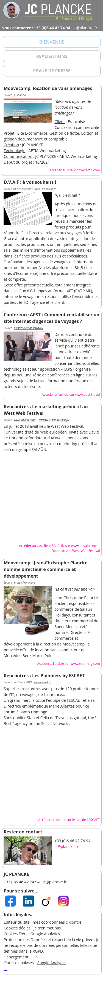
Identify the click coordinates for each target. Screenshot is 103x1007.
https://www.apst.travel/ (28, 328)
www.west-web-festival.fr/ (53, 420)
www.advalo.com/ (25, 420)
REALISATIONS (52, 56)
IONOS (38, 957)
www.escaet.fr (42, 682)
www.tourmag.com (85, 663)
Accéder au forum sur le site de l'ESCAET (69, 819)
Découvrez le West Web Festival (76, 550)
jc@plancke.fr (66, 846)
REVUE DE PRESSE (51, 71)
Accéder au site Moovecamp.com (74, 170)
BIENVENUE (51, 42)
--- (5, 968)
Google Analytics (51, 962)
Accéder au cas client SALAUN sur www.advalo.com (58, 545)
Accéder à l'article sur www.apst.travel (71, 394)
